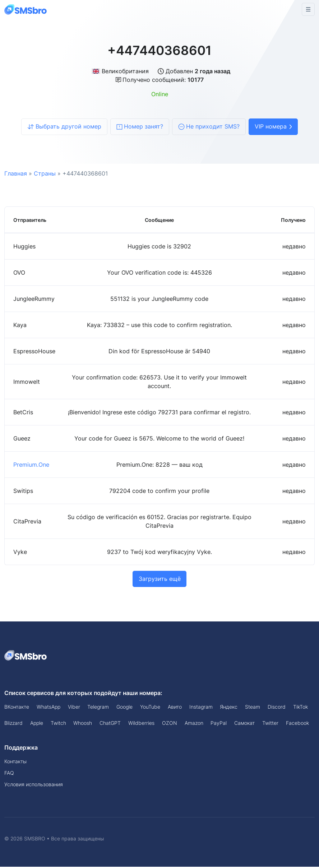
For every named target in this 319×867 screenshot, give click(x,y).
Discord (277, 707)
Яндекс (228, 707)
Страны (45, 173)
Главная (15, 173)
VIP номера (273, 126)
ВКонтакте (16, 707)
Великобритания (120, 71)
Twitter (270, 723)
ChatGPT (110, 723)
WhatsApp (48, 707)
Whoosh (82, 723)
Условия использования (33, 785)
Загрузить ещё (160, 579)
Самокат (244, 723)
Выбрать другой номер (64, 126)
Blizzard (13, 723)
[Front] (25, 9)
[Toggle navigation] (308, 9)
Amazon (194, 723)
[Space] (25, 655)
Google (124, 707)
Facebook (297, 723)
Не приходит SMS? (209, 126)
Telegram (98, 707)
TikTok (300, 707)
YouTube (150, 707)
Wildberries (141, 723)
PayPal (219, 723)
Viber (74, 707)
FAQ (9, 773)
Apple (36, 723)
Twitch (58, 723)
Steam (252, 707)
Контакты (15, 762)
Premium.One (31, 464)
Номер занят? (139, 126)
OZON (169, 723)
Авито (175, 707)
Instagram (201, 707)
